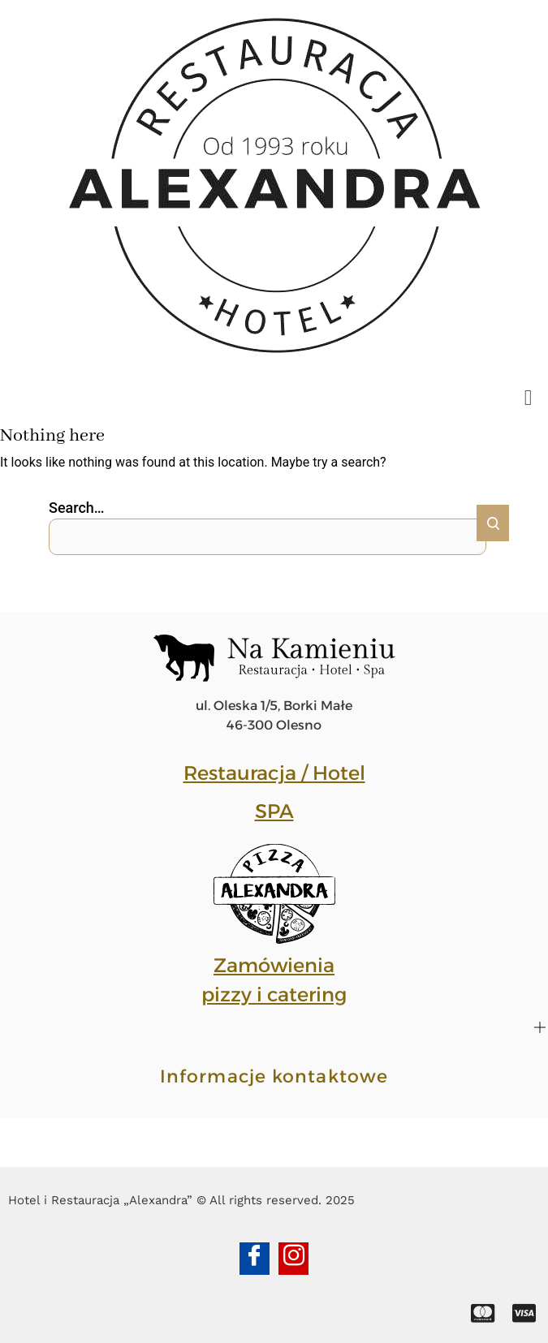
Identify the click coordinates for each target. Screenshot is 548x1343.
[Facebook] (254, 1258)
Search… (77, 507)
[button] (528, 398)
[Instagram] (293, 1258)
